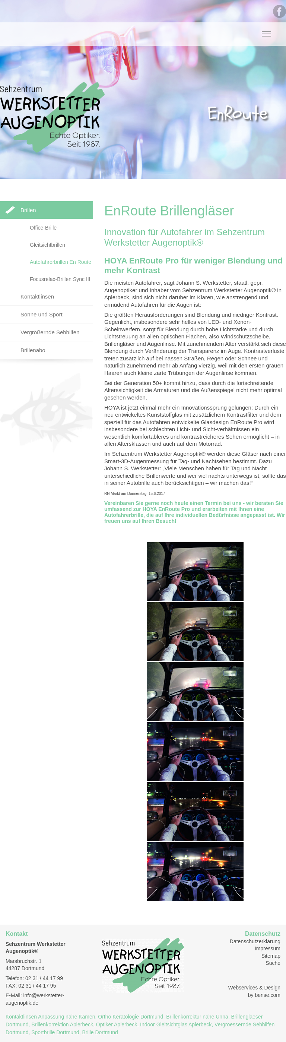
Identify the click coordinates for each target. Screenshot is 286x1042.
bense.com (267, 995)
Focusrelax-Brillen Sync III (60, 279)
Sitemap (270, 956)
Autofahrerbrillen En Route (60, 262)
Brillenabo (32, 350)
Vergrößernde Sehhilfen (49, 332)
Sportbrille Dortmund (55, 1032)
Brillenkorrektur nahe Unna (197, 1017)
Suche (273, 963)
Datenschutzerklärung (255, 941)
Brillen (28, 210)
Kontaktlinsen (37, 296)
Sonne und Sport (41, 314)
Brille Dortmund (100, 1032)
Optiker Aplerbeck (116, 1024)
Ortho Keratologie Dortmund (130, 1017)
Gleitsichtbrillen (47, 245)
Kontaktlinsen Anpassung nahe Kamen (50, 1017)
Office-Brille (43, 228)
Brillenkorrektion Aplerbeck (62, 1024)
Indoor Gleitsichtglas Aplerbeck (176, 1024)
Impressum (267, 948)
